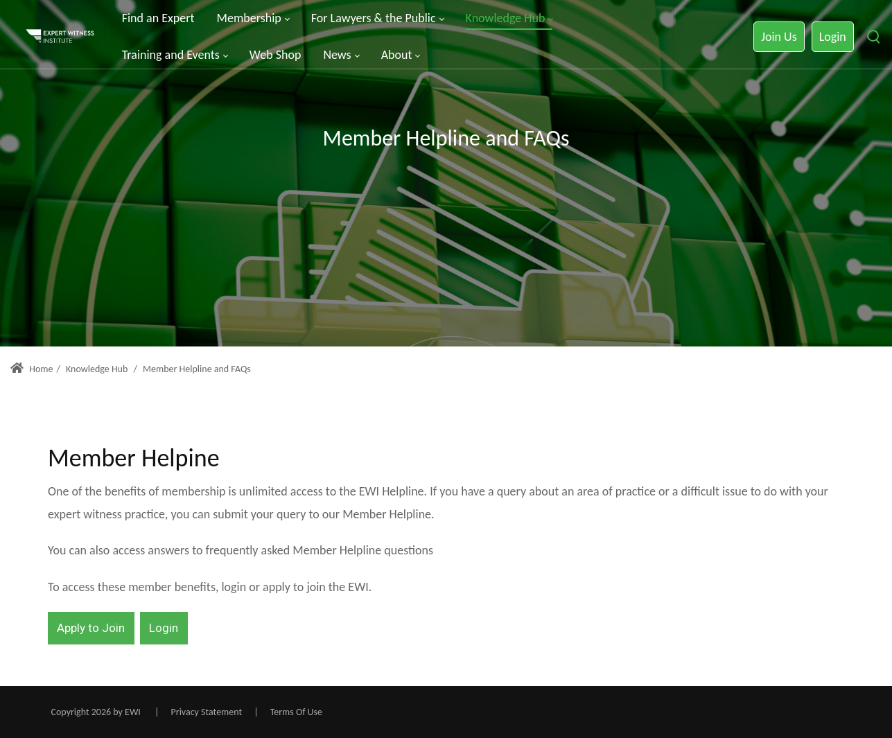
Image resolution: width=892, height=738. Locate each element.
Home (31, 369)
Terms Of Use (296, 712)
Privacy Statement (207, 712)
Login (832, 36)
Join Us (778, 36)
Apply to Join (91, 628)
